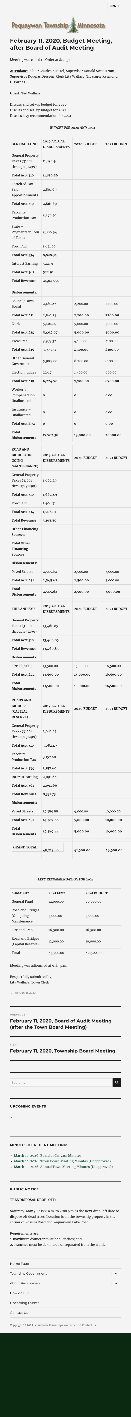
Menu (114, 6)
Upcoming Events (28, 1106)
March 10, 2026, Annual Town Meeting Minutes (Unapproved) (63, 1167)
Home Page (19, 1264)
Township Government (28, 1273)
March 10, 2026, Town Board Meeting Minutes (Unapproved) (62, 1161)
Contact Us (19, 1313)
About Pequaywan (25, 1283)
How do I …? (19, 1293)
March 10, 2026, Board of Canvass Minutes (47, 1156)
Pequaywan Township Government (56, 1325)
